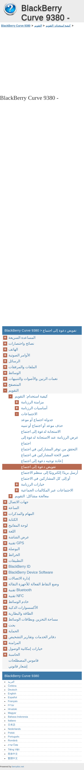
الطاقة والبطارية (21, 613)
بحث (12, 625)
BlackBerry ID (19, 566)
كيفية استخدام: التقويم (58, 25)
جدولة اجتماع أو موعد (37, 420)
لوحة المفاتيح (18, 525)
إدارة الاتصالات (19, 578)
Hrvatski (12, 709)
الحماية (14, 631)
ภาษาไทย (13, 745)
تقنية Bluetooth (20, 590)
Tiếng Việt (13, 749)
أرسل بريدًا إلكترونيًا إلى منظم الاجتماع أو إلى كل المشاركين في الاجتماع (49, 475)
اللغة (12, 531)
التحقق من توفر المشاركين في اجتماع (49, 449)
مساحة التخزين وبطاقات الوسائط (33, 619)
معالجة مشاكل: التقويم (32, 496)
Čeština (12, 685)
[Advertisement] (42, 60)
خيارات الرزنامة (32, 484)
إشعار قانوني (18, 666)
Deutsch (12, 689)
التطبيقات (16, 561)
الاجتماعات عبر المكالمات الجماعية (47, 490)
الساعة (14, 508)
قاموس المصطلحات (24, 660)
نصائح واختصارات (21, 343)
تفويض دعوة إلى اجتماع (38, 467)
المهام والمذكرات (21, 514)
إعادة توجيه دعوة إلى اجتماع (42, 461)
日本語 (11, 724)
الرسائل (14, 361)
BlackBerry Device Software (31, 572)
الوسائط (15, 373)
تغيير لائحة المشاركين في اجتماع (45, 455)
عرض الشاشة (19, 537)
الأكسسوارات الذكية (23, 607)
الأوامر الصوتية (19, 355)
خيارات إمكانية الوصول (26, 649)
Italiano (12, 720)
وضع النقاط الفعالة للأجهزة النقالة (34, 584)
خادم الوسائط (19, 602)
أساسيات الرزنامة (34, 408)
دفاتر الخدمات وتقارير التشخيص (32, 637)
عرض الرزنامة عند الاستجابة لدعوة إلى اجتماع (49, 440)
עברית (11, 705)
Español (12, 697)
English (12, 693)
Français (12, 701)
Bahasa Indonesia (18, 716)
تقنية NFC (16, 596)
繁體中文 (13, 758)
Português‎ (13, 736)
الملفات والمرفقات (23, 367)
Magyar (12, 713)
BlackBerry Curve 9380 (10, 9)
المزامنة (15, 643)
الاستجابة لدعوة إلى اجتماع (40, 431)
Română (12, 740)
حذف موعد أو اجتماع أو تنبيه (42, 426)
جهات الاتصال (18, 502)
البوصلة (14, 549)
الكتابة (13, 519)
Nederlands (14, 729)
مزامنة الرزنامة (32, 402)
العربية (11, 681)
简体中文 (13, 753)
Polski (11, 732)
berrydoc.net (18, 766)
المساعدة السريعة (22, 338)
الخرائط (14, 555)
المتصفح (15, 384)
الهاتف (13, 349)
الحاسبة (14, 654)
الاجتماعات (29, 414)
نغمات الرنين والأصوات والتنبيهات (33, 379)
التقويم (38, 25)
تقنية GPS (16, 543)
